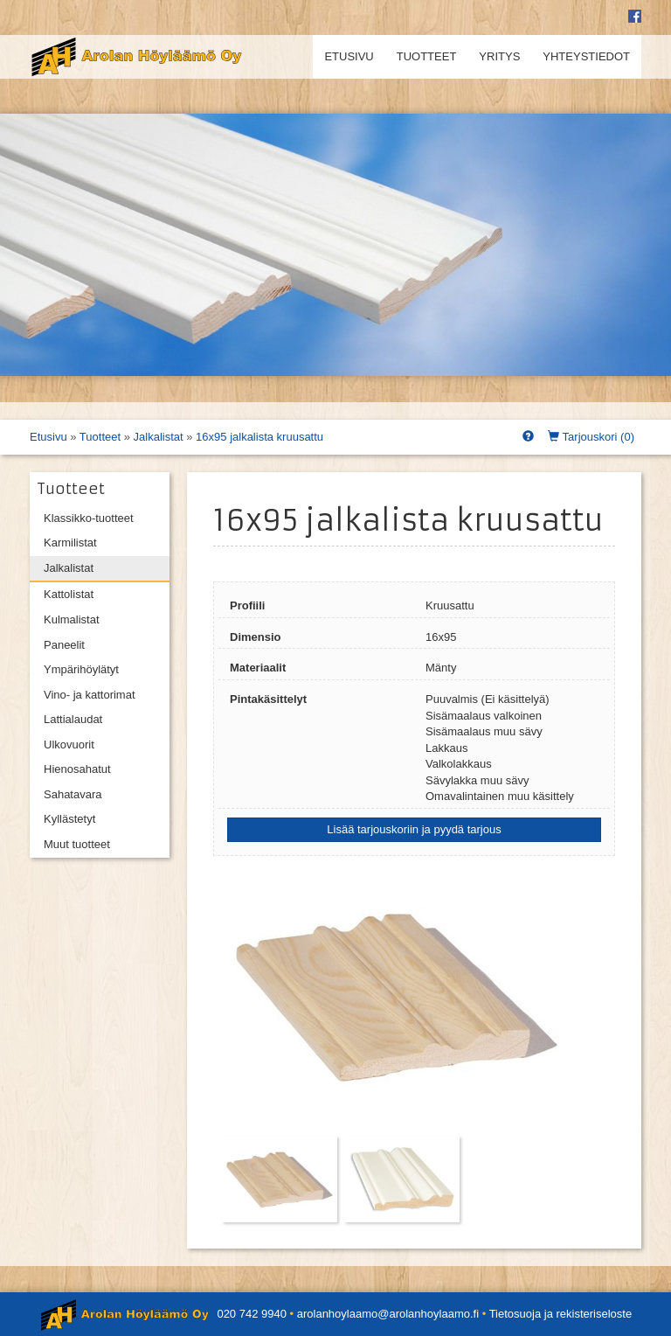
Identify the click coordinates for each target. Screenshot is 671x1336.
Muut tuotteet (77, 844)
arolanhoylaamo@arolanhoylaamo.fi (388, 1313)
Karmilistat (70, 542)
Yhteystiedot (586, 56)
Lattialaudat (73, 719)
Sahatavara (73, 794)
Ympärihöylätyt (81, 669)
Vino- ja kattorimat (89, 694)
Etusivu (348, 56)
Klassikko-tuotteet (89, 518)
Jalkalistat (158, 436)
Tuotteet (427, 56)
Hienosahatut (77, 769)
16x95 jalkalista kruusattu (259, 436)
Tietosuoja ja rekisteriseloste (561, 1313)
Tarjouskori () (591, 436)
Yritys (499, 56)
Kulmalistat (72, 619)
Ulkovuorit (69, 744)
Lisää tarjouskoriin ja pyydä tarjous (414, 829)
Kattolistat (68, 594)
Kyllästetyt (69, 818)
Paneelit (64, 644)
